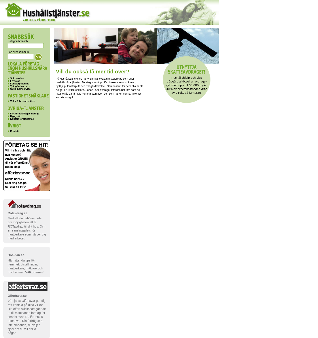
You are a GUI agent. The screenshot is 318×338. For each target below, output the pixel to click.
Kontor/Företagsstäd (22, 119)
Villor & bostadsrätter (22, 101)
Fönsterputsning (19, 83)
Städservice (17, 78)
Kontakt (14, 131)
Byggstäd (15, 116)
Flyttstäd (15, 81)
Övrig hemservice (20, 89)
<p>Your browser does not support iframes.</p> (130, 217)
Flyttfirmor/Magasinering (24, 113)
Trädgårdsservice (20, 86)
